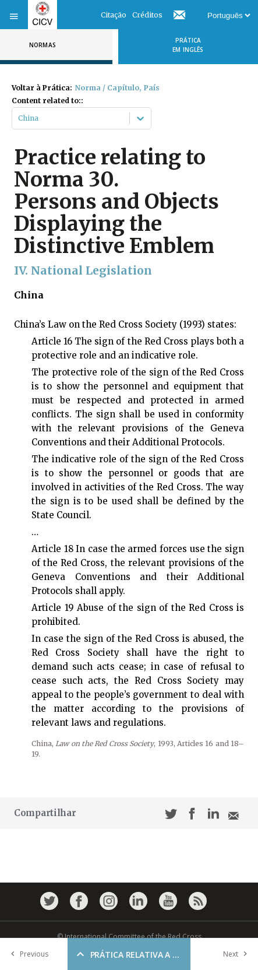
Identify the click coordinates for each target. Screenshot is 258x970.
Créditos (147, 14)
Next (237, 954)
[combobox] (19, 118)
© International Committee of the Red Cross (129, 936)
